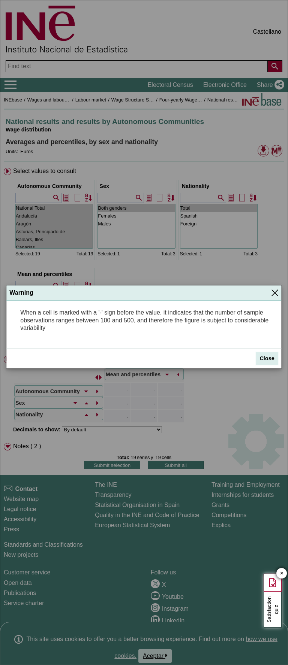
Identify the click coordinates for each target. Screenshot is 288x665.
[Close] (275, 293)
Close (267, 358)
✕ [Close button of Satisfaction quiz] (282, 573)
